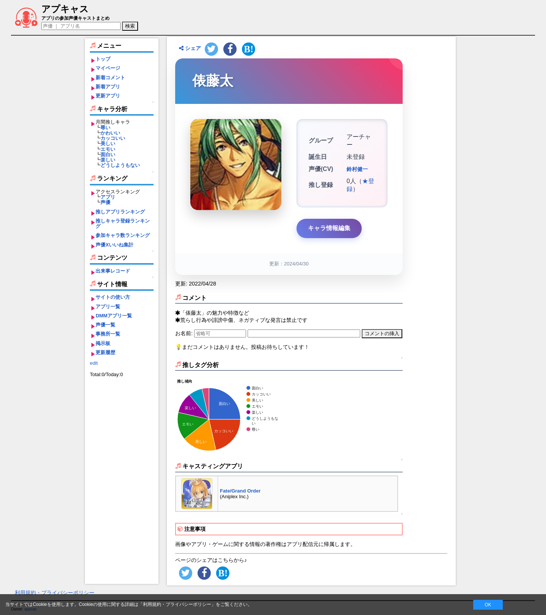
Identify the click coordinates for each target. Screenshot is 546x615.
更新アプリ (108, 96)
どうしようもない (120, 165)
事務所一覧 (108, 334)
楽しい (107, 160)
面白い (107, 154)
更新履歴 (105, 352)
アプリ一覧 (108, 306)
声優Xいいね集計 (114, 245)
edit (94, 363)
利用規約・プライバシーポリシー (54, 593)
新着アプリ (108, 86)
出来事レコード (113, 271)
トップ (103, 59)
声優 (105, 202)
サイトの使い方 (113, 297)
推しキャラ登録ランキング (123, 223)
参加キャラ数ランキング (123, 235)
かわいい (110, 133)
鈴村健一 (357, 169)
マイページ (108, 68)
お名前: (184, 333)
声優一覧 (105, 325)
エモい (107, 149)
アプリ (107, 197)
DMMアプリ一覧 (114, 315)
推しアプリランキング (120, 212)
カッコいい (112, 138)
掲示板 (103, 343)
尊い (105, 127)
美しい (107, 143)
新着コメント (110, 77)
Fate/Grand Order (240, 491)
